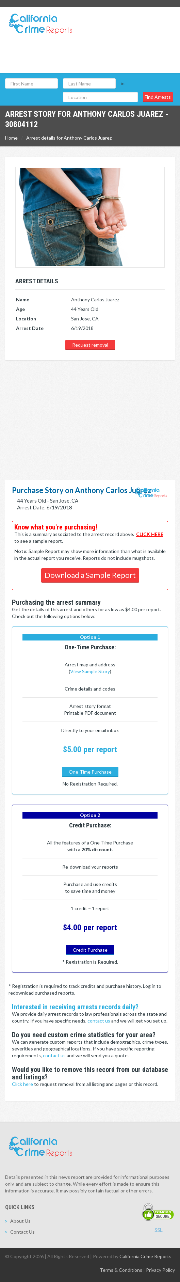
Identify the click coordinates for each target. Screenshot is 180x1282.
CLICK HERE (149, 534)
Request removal (90, 345)
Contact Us (22, 1232)
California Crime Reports (145, 1256)
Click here (23, 1084)
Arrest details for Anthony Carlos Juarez (69, 138)
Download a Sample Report (90, 575)
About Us (20, 1221)
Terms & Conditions (121, 1270)
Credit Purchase (90, 950)
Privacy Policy (160, 1270)
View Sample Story (90, 671)
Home (11, 138)
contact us (99, 1021)
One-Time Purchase (90, 772)
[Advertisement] (90, 412)
